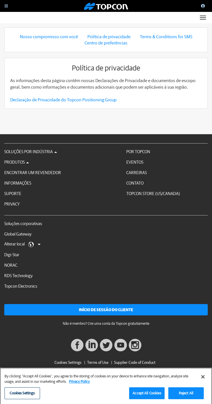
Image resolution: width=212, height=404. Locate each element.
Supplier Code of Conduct (135, 362)
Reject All (186, 395)
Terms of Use (97, 362)
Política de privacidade (109, 36)
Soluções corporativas (23, 223)
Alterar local (22, 244)
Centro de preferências (106, 42)
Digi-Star (11, 254)
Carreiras (136, 172)
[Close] (203, 379)
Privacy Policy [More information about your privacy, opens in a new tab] (79, 384)
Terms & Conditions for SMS (166, 36)
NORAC (10, 265)
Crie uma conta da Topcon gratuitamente (118, 323)
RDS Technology (18, 275)
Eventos (134, 162)
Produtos (16, 162)
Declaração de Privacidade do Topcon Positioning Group (63, 99)
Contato (135, 183)
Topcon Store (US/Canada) (153, 193)
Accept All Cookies (147, 395)
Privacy (12, 204)
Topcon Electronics (20, 286)
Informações (17, 183)
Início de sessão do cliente (106, 309)
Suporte (12, 193)
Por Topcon (138, 151)
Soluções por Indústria (30, 151)
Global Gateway (18, 234)
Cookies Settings (67, 362)
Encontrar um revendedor (32, 172)
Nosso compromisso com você (49, 36)
